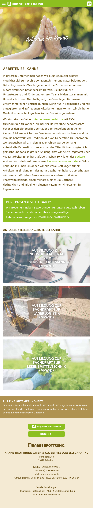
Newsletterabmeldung (64, 491)
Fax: (46, 470)
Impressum (25, 491)
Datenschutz (39, 491)
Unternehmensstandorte (62, 161)
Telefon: (46, 467)
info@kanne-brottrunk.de (54, 217)
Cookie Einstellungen (46, 487)
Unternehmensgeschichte (47, 119)
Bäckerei (80, 156)
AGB (49, 491)
